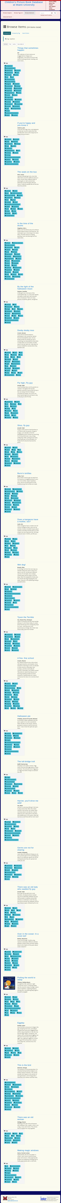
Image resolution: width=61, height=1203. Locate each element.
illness (14, 95)
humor (7, 95)
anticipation (8, 637)
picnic (7, 461)
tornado (17, 1107)
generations (17, 256)
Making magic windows (28, 1150)
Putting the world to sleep (26, 978)
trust (14, 415)
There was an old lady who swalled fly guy (27, 888)
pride (7, 697)
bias (6, 639)
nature (7, 459)
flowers (15, 1170)
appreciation (17, 1084)
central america (9, 491)
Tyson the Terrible (25, 617)
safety (16, 1179)
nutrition (8, 505)
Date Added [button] (20, 44)
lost (13, 408)
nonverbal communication (12, 157)
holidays (17, 311)
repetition (16, 101)
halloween (8, 311)
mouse (15, 153)
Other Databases (52, 8)
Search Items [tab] (25, 33)
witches (7, 322)
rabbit (7, 206)
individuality (9, 99)
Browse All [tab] (7, 33)
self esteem (8, 104)
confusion (8, 826)
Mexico (7, 502)
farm (7, 252)
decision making (10, 81)
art (6, 1166)
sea (6, 1012)
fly (19, 404)
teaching (16, 706)
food (7, 452)
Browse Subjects (7, 13)
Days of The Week (10, 686)
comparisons (15, 639)
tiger (7, 108)
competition (9, 1050)
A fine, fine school (25, 658)
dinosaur (8, 641)
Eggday (20, 1023)
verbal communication (11, 113)
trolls (20, 793)
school (16, 699)
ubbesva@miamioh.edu (13, 1200)
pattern (7, 159)
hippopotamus (9, 93)
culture (7, 249)
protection (8, 744)
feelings (17, 86)
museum (8, 411)
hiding (7, 408)
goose (13, 200)
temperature (9, 605)
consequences (17, 733)
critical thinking (9, 79)
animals (17, 70)
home (18, 93)
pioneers (16, 1100)
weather (14, 115)
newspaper (15, 361)
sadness (7, 272)
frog (6, 146)
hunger (7, 454)
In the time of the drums (25, 224)
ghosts (20, 309)
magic (7, 265)
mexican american (10, 1175)
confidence (8, 1089)
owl (6, 1010)
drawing (7, 1170)
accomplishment (10, 68)
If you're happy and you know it (26, 124)
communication (15, 1166)
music (14, 265)
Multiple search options (46, 15)
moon (7, 316)
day (20, 355)
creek (17, 247)
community (8, 247)
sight (7, 926)
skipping (8, 704)
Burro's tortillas (24, 473)
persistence (16, 459)
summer (8, 602)
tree (6, 708)
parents (7, 835)
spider (13, 926)
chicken (15, 1048)
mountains (14, 456)
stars (20, 373)
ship (6, 274)
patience (16, 835)
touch (7, 879)
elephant (16, 84)
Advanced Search (7, 17)
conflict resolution (16, 193)
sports (7, 650)
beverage (8, 75)
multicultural (16, 502)
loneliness (16, 643)
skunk (20, 209)
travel (7, 110)
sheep (13, 209)
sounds (7, 213)
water (7, 115)
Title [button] (10, 44)
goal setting (17, 88)
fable (7, 496)
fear (15, 641)
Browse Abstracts (29, 13)
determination (17, 587)
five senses (8, 254)
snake (7, 211)
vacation (8, 417)
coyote (7, 493)
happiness (8, 90)
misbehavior (16, 313)
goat (12, 917)
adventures (8, 70)
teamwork (16, 106)
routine (7, 877)
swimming (8, 1107)
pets (7, 413)
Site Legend (52, 6)
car (6, 77)
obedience (8, 596)
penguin (15, 552)
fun (6, 406)
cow (6, 355)
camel (16, 75)
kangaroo (8, 548)
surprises (17, 463)
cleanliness (16, 822)
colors (7, 450)
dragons (8, 84)
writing (20, 708)
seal (6, 209)
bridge (7, 309)
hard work (17, 90)
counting (8, 954)
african (7, 243)
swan (7, 557)
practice (13, 366)
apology (7, 822)
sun (14, 602)
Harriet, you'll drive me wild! (27, 802)
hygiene (15, 870)
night (14, 316)
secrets (15, 272)
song (14, 211)
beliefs (17, 637)
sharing (15, 877)
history (18, 258)
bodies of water (9, 245)
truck (18, 375)
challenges (14, 1087)
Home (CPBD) (52, 1)
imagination (8, 97)
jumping (8, 359)
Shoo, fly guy (23, 425)
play (16, 695)
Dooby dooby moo (25, 330)
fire (18, 1001)
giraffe (13, 146)
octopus (14, 961)
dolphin (7, 543)
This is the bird (24, 1065)
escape (19, 195)
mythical (8, 267)
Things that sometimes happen (27, 49)
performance (15, 364)
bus (6, 193)
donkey (14, 493)
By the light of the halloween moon (25, 288)
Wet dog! (21, 565)
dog (6, 357)
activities (8, 139)
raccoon (15, 159)
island (7, 263)
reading (7, 368)
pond (20, 316)
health (7, 870)
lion (18, 150)
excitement (8, 86)
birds (7, 141)
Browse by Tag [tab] (16, 33)
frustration (8, 784)
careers (7, 683)
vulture (7, 465)
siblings (15, 701)
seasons (16, 600)
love (6, 550)
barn (15, 352)
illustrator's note (10, 872)
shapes (7, 701)
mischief (18, 831)
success (7, 106)
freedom (8, 256)
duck (13, 357)
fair (18, 357)
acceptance (8, 66)
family (7, 690)
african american (17, 243)
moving (7, 155)
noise (15, 202)
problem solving (10, 788)
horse (19, 452)
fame (7, 1136)
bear (17, 72)
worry (15, 417)
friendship (8, 88)
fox (6, 545)
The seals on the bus (27, 172)
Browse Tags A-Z (18, 13)
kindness (18, 99)
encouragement (10, 1091)
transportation (15, 108)
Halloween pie (23, 716)
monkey (7, 101)
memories (19, 1096)
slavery (13, 274)
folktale (17, 254)
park (15, 411)
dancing (13, 355)
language (15, 263)
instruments (15, 261)
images (7, 1173)
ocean (7, 961)
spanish (7, 511)
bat (14, 304)
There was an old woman (25, 1118)
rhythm (16, 162)
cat (11, 77)
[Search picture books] (55, 13)
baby (15, 539)
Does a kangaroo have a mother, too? (27, 520)
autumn (7, 733)
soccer (7, 648)
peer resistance (9, 598)
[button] (52, 13)
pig (6, 366)
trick (14, 793)
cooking (19, 491)
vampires (8, 749)
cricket (15, 999)
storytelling (18, 104)
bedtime (8, 999)
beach (17, 402)
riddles (16, 790)
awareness (8, 865)
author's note (17, 952)
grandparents (9, 258)
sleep (7, 373)
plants (7, 507)
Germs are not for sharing (25, 849)
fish (6, 200)
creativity (8, 735)
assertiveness (17, 489)
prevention (8, 874)
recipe (16, 744)
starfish (7, 969)
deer (13, 541)
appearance (8, 72)
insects (15, 454)
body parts (8, 307)
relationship (17, 267)
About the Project (52, 4)
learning (16, 692)
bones (16, 307)
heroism (13, 406)
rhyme (16, 318)
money (15, 786)
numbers (15, 958)
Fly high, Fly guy (25, 383)
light (7, 921)
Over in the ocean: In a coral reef (28, 935)
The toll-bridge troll (26, 761)
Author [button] (14, 44)
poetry (15, 963)
